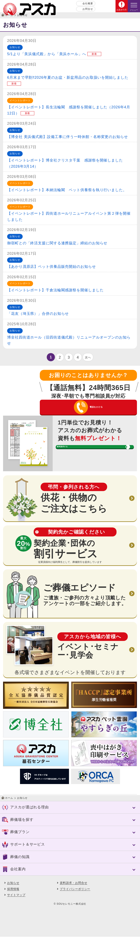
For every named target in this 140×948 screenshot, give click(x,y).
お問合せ (87, 9)
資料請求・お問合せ (73, 894)
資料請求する (85, 465)
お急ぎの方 (122, 10)
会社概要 (87, 3)
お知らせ (13, 894)
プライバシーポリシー (75, 900)
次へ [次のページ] (88, 357)
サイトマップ (16, 906)
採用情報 (13, 900)
